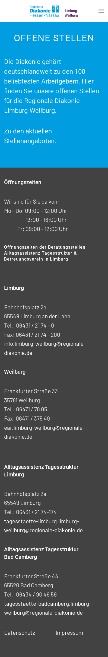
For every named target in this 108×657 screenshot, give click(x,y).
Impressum (69, 632)
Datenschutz (19, 632)
